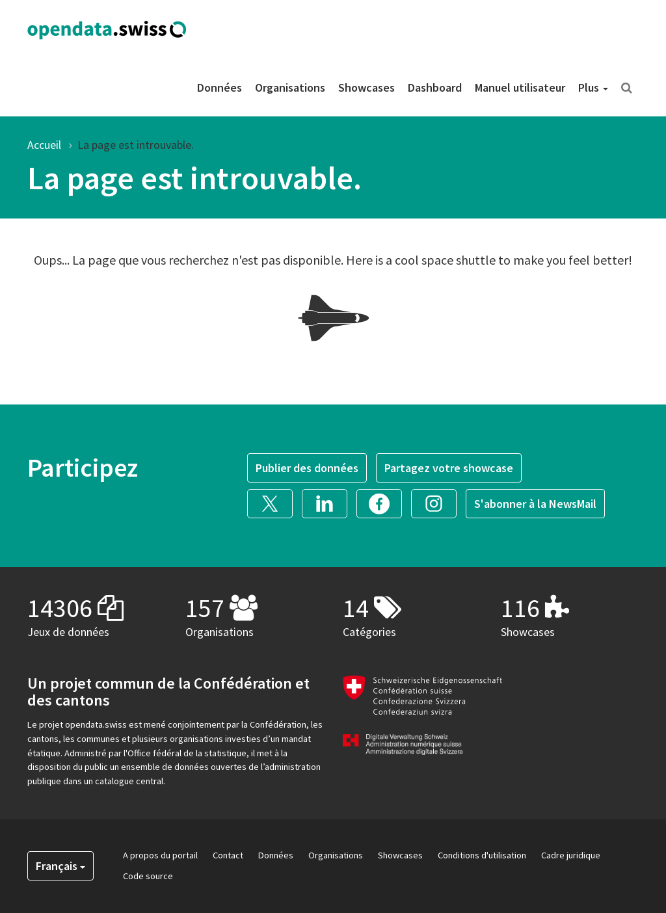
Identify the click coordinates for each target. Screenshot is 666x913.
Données (219, 87)
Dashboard (435, 87)
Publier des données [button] (307, 467)
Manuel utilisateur (520, 87)
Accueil (44, 144)
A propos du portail (160, 855)
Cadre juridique (570, 855)
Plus (593, 87)
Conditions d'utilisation (482, 855)
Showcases (366, 87)
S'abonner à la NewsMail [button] (535, 503)
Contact (228, 855)
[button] (274, 501)
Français (60, 865)
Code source (148, 876)
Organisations (290, 87)
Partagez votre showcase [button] (448, 467)
